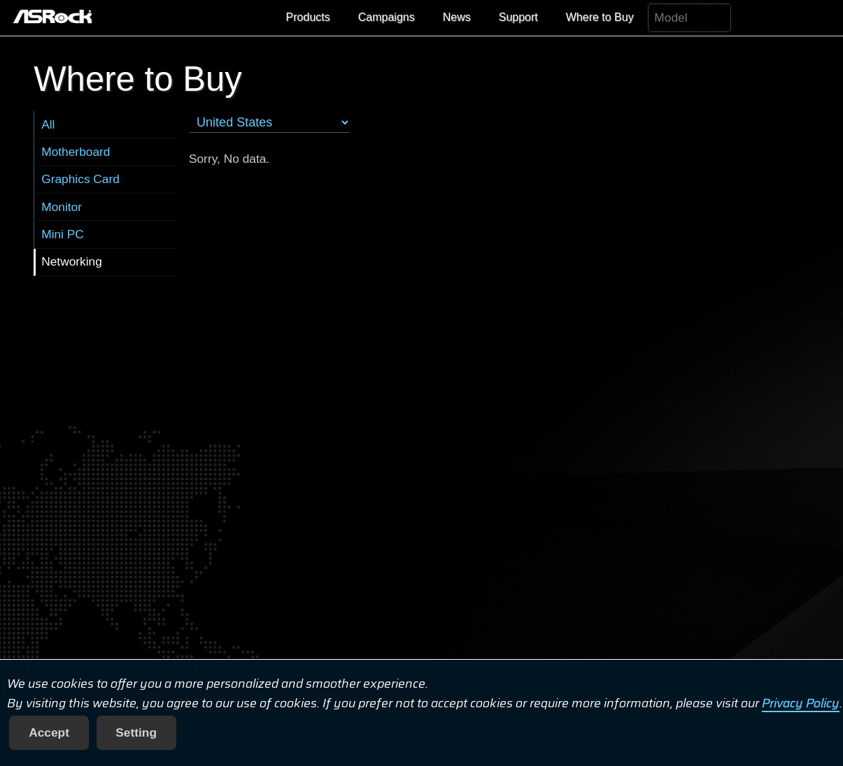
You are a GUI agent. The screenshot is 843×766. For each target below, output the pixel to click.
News (457, 17)
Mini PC (62, 234)
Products (308, 17)
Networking (71, 261)
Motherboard (75, 152)
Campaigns (386, 17)
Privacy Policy (801, 703)
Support (518, 17)
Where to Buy (600, 17)
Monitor (61, 207)
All (48, 124)
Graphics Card (80, 179)
